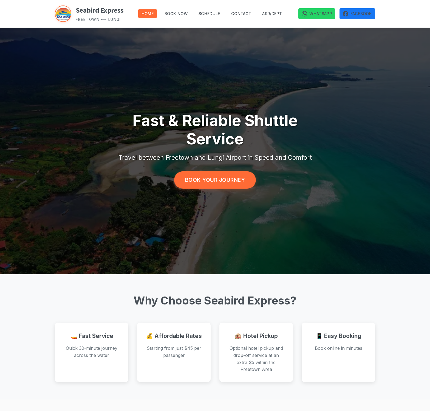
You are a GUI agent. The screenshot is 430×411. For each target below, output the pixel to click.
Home (148, 13)
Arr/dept (272, 13)
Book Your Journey (215, 180)
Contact (241, 13)
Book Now (176, 13)
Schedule (209, 13)
